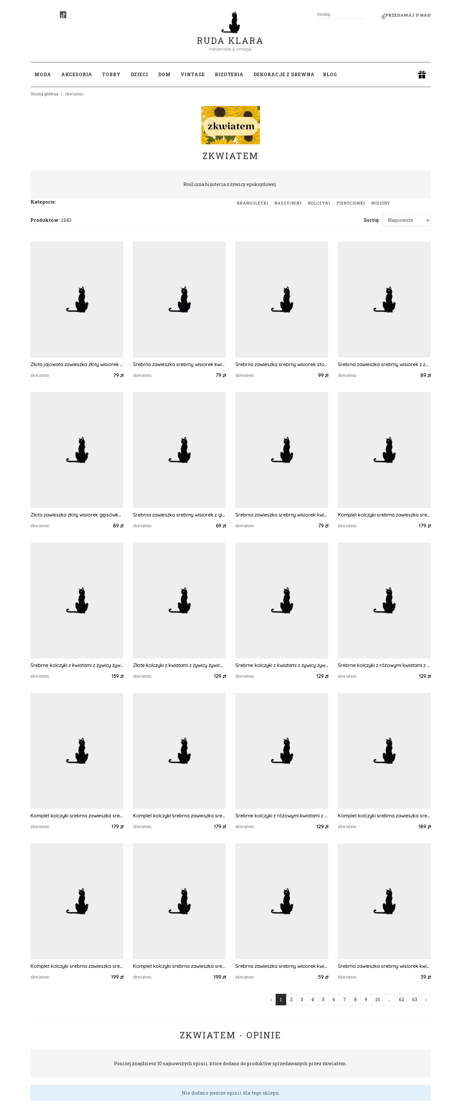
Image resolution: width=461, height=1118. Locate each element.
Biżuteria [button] (229, 74)
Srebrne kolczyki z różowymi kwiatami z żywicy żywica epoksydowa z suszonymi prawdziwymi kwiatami (384, 665)
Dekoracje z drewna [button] (284, 74)
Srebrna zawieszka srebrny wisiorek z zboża (384, 364)
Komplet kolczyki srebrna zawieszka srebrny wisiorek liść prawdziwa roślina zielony (76, 966)
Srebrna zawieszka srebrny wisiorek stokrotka (281, 364)
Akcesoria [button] (76, 74)
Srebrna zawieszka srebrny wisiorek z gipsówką (179, 515)
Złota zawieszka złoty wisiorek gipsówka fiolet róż (76, 515)
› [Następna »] (425, 999)
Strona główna (44, 93)
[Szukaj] (362, 14)
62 (401, 999)
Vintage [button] (193, 74)
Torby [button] (111, 74)
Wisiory (380, 202)
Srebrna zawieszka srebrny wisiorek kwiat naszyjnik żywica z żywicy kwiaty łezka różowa (179, 364)
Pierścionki (350, 202)
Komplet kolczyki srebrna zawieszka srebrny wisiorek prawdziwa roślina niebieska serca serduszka (76, 816)
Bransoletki (252, 202)
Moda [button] (43, 74)
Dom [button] (164, 74)
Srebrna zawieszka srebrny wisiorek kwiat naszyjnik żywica (281, 966)
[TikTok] (63, 14)
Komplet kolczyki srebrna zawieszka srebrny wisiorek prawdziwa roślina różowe (384, 515)
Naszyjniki (288, 202)
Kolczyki (319, 202)
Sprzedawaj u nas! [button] (407, 15)
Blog (330, 74)
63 (414, 999)
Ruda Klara (230, 35)
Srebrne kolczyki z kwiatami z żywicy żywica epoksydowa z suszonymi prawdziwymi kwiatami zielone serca (76, 665)
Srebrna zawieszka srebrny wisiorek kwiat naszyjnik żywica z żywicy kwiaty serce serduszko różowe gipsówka (281, 515)
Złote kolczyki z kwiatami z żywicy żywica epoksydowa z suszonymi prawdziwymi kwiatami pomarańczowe (179, 665)
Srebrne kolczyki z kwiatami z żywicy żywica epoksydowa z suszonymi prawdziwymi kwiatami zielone (281, 665)
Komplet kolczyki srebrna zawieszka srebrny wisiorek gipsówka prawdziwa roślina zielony (384, 816)
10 (377, 999)
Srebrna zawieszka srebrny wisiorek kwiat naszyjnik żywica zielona (384, 966)
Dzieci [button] (139, 74)
